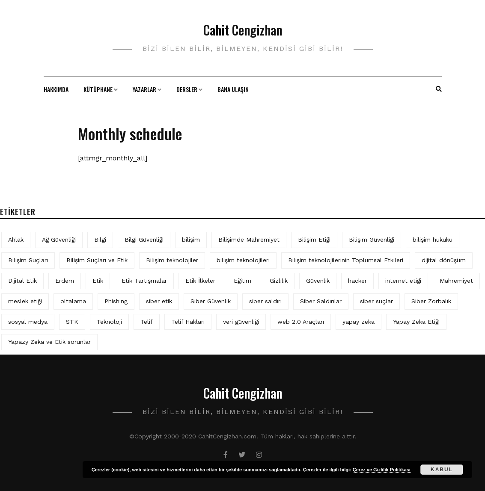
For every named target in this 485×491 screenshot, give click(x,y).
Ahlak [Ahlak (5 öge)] (16, 239)
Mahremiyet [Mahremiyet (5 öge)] (456, 280)
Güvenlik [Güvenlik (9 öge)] (318, 280)
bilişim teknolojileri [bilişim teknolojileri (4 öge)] (243, 260)
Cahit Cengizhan (242, 29)
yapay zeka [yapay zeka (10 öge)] (358, 321)
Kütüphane (98, 89)
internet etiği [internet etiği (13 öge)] (403, 280)
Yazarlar (144, 89)
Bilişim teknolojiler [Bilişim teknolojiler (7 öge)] (172, 260)
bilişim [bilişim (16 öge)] (191, 239)
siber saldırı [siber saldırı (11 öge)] (265, 301)
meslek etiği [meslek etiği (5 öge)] (25, 301)
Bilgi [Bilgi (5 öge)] (100, 239)
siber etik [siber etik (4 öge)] (159, 301)
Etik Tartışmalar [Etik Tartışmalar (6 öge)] (144, 280)
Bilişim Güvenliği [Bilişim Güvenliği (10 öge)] (371, 239)
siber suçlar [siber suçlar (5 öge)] (376, 301)
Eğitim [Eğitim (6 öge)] (242, 280)
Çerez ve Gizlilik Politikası (382, 469)
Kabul (442, 470)
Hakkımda (56, 89)
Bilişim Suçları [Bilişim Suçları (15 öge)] (28, 260)
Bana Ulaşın (233, 89)
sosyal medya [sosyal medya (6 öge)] (28, 321)
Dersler (186, 89)
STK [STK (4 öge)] (72, 321)
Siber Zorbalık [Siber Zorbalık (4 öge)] (431, 301)
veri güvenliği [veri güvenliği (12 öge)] (241, 321)
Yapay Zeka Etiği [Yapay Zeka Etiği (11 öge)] (416, 321)
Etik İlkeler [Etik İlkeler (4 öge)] (200, 280)
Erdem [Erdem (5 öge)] (64, 280)
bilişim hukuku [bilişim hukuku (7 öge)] (432, 239)
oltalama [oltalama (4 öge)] (73, 301)
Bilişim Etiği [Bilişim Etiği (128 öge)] (314, 239)
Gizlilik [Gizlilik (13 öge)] (279, 280)
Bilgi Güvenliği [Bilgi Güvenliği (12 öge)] (144, 239)
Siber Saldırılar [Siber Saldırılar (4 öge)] (321, 301)
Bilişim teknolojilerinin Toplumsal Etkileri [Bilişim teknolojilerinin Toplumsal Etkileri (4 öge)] (345, 260)
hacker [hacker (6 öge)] (357, 280)
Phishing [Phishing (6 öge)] (116, 301)
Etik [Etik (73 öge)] (97, 280)
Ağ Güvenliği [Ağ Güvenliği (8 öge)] (59, 239)
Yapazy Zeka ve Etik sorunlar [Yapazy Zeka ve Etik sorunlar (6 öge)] (49, 341)
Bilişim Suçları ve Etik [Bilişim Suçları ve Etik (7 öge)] (97, 260)
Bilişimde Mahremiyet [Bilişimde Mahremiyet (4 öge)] (249, 239)
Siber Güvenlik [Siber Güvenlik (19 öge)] (210, 301)
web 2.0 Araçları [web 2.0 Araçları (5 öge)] (300, 321)
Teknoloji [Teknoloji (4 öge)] (109, 321)
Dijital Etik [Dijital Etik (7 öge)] (22, 280)
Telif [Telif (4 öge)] (146, 321)
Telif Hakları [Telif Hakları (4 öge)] (188, 321)
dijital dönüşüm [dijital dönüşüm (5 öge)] (444, 260)
